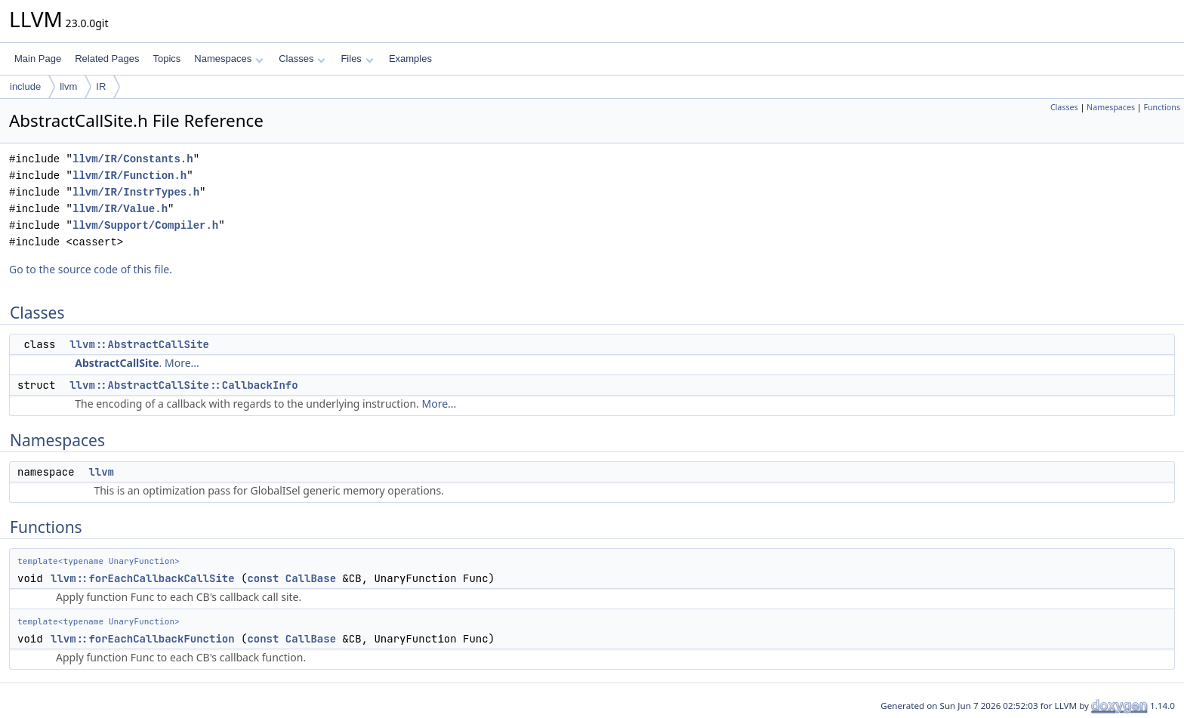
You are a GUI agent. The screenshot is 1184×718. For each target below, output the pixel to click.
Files (357, 58)
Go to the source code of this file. (90, 269)
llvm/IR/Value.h (120, 209)
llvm (68, 86)
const (263, 578)
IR (101, 86)
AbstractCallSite (117, 363)
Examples (410, 58)
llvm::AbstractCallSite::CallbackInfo (183, 385)
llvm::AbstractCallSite (139, 344)
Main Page (37, 58)
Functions (1161, 107)
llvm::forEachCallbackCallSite (143, 578)
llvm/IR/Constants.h (132, 159)
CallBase (310, 578)
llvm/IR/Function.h (129, 175)
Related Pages (107, 58)
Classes (302, 58)
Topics (166, 58)
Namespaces (228, 58)
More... (182, 363)
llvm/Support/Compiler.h (145, 225)
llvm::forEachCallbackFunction (143, 639)
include (25, 86)
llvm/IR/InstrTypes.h (135, 192)
